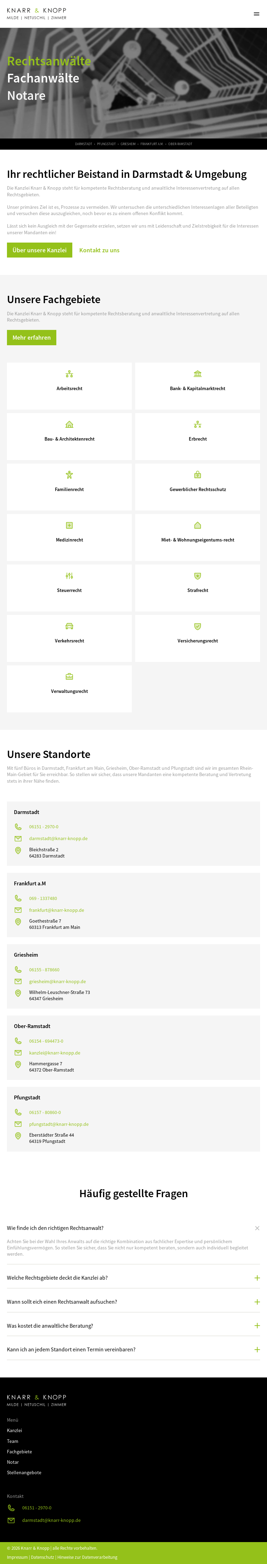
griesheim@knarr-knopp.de (57, 981)
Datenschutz (42, 1557)
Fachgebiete (19, 1451)
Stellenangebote (24, 1472)
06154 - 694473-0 (46, 1041)
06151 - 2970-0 (43, 826)
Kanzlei (14, 1430)
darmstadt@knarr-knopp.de (58, 838)
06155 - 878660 (44, 969)
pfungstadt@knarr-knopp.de (59, 1124)
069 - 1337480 (43, 898)
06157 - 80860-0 (45, 1112)
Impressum (17, 1557)
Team (12, 1441)
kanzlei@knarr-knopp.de (54, 1053)
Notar (13, 1462)
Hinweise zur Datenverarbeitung (87, 1557)
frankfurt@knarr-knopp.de (56, 910)
